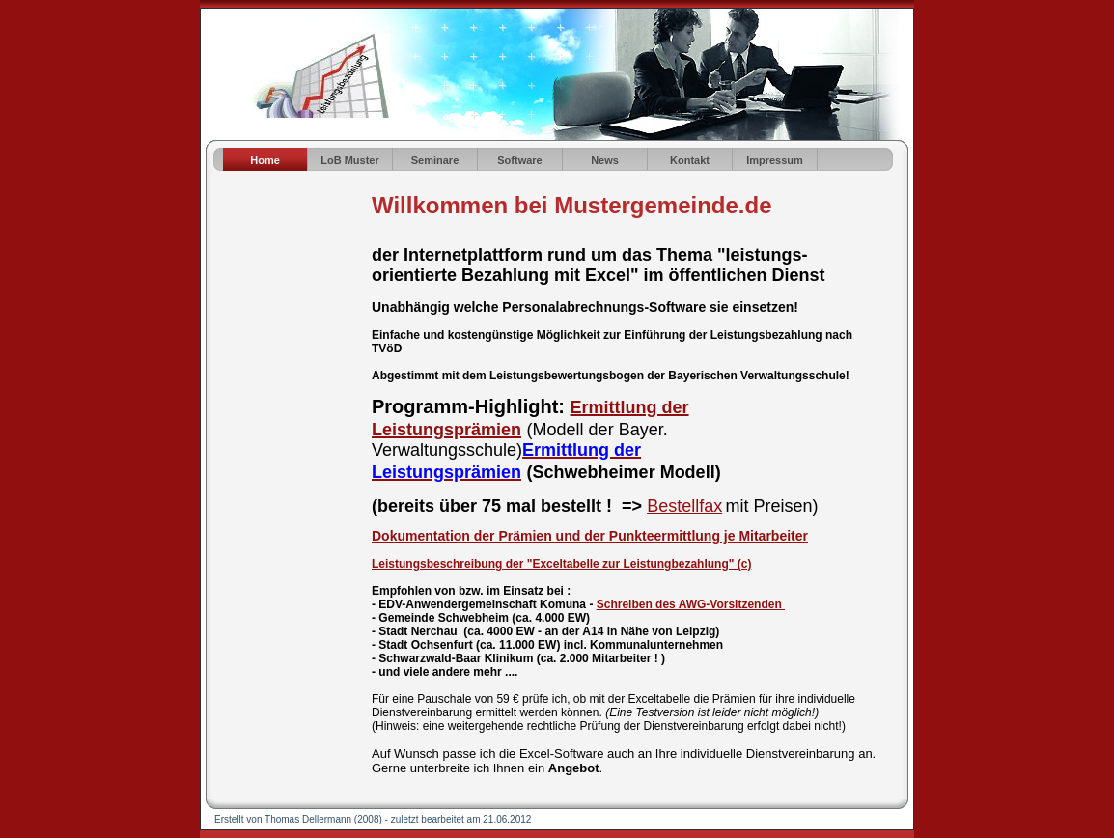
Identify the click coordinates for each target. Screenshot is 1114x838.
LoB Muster (349, 160)
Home (265, 160)
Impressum (774, 160)
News (605, 160)
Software (519, 160)
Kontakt (690, 160)
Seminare (435, 160)
